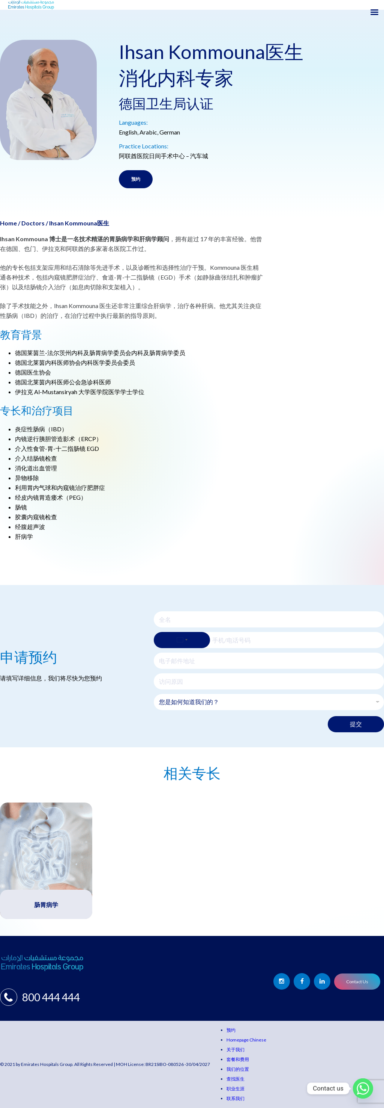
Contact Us (357, 981)
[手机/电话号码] (269, 640)
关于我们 (235, 1049)
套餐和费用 (237, 1059)
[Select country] (182, 640)
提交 (356, 723)
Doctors (33, 223)
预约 (135, 179)
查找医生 (235, 1079)
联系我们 (235, 1098)
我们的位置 (237, 1069)
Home (8, 223)
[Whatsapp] (363, 1088)
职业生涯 (235, 1088)
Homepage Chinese (246, 1040)
